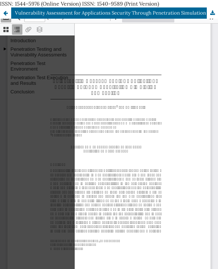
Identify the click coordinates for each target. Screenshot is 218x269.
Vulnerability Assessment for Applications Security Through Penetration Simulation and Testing (116, 13)
